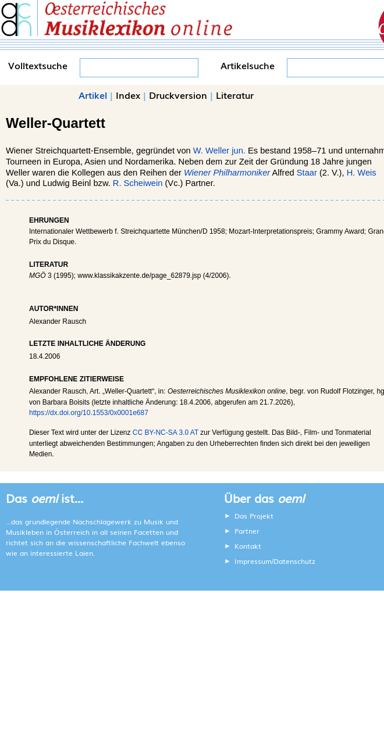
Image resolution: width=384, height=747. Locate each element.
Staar (307, 172)
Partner (246, 531)
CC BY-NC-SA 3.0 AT (165, 432)
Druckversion (178, 95)
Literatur (235, 95)
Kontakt (247, 546)
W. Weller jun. (219, 150)
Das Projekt (253, 515)
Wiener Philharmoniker (227, 172)
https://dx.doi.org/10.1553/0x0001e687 (88, 413)
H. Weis (361, 172)
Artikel (93, 95)
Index (128, 95)
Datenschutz (294, 561)
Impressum (253, 561)
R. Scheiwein (138, 183)
